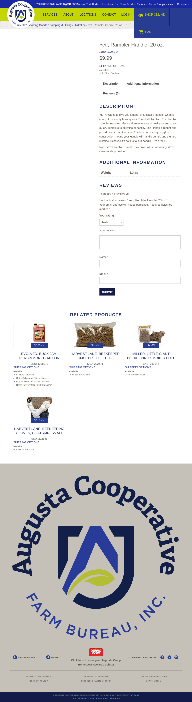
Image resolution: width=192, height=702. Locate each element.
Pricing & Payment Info (96, 681)
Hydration (80, 25)
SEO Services (112, 698)
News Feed (126, 4)
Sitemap (134, 695)
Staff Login (153, 681)
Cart (146, 32)
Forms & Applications (161, 4)
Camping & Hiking (60, 25)
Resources (183, 4)
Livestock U (108, 4)
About (68, 14)
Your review (107, 230)
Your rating (107, 215)
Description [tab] (111, 83)
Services (50, 14)
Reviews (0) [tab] (111, 93)
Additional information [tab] (143, 83)
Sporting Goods (37, 25)
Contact (109, 14)
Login (125, 14)
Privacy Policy (38, 681)
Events (141, 4)
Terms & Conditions (38, 676)
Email (103, 273)
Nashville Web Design (90, 698)
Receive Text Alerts (87, 4)
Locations (88, 14)
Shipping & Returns (96, 676)
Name (104, 256)
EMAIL (55, 657)
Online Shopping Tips (153, 676)
